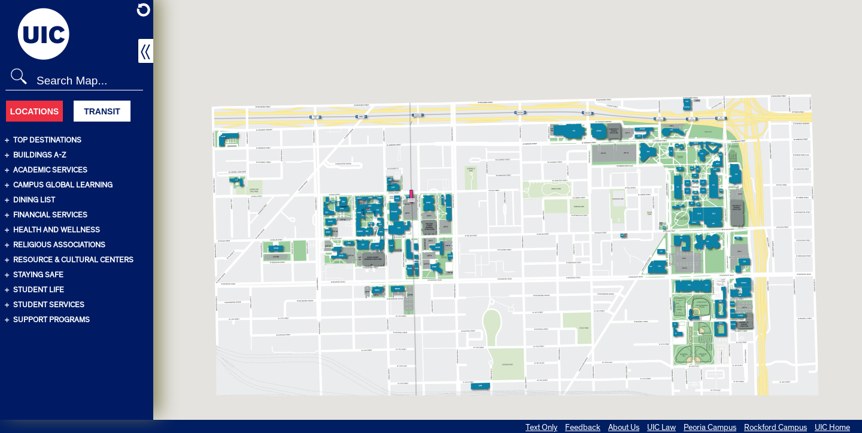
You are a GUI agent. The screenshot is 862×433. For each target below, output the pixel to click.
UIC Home (832, 427)
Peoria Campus (710, 427)
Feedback (582, 427)
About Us (623, 427)
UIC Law (661, 427)
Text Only (541, 427)
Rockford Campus (775, 427)
